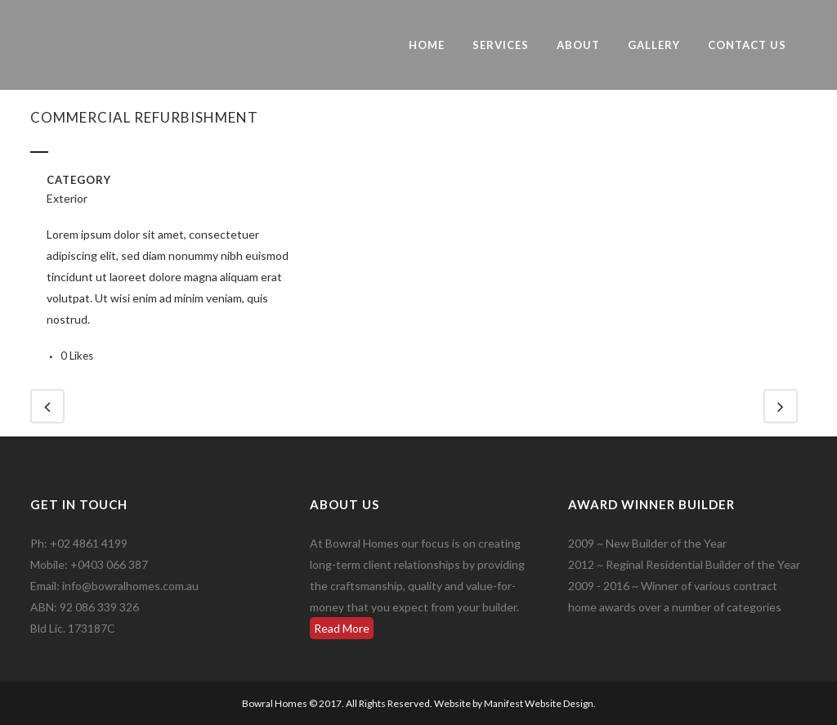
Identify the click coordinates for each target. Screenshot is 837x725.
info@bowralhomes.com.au (130, 586)
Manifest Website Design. (540, 703)
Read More (341, 628)
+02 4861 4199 (89, 543)
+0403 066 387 (109, 564)
